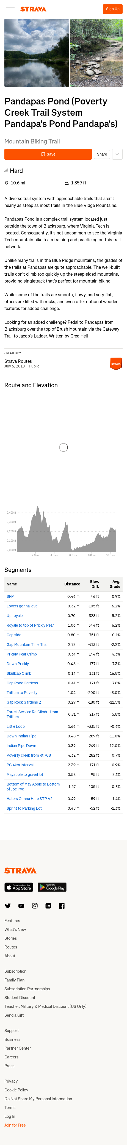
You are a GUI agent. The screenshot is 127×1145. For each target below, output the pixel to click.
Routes (10, 947)
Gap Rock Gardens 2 (24, 702)
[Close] (10, 9)
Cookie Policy (16, 1090)
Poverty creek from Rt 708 (29, 755)
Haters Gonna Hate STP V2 (30, 798)
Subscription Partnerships (27, 989)
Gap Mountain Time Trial (27, 644)
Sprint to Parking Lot (24, 808)
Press (9, 1066)
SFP (10, 596)
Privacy (11, 1081)
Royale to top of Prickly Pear (30, 625)
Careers (11, 1057)
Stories (10, 938)
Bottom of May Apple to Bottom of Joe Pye (33, 787)
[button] (36, 53)
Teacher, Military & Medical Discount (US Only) (45, 1006)
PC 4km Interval (20, 765)
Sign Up (113, 9)
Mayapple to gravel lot (25, 774)
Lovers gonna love (22, 606)
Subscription (15, 971)
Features (12, 920)
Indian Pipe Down (21, 745)
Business (12, 1039)
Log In (9, 1116)
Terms (9, 1107)
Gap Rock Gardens (22, 683)
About (9, 956)
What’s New (15, 929)
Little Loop (16, 726)
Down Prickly (18, 663)
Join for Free (15, 1125)
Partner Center (17, 1048)
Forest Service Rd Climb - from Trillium (32, 714)
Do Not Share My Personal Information (38, 1099)
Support (11, 1030)
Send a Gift (14, 1015)
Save (48, 154)
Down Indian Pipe (21, 736)
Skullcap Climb (19, 673)
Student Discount (19, 997)
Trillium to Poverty (22, 692)
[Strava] (33, 9)
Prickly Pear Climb (22, 654)
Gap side (14, 635)
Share (102, 154)
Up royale (15, 615)
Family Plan (14, 980)
